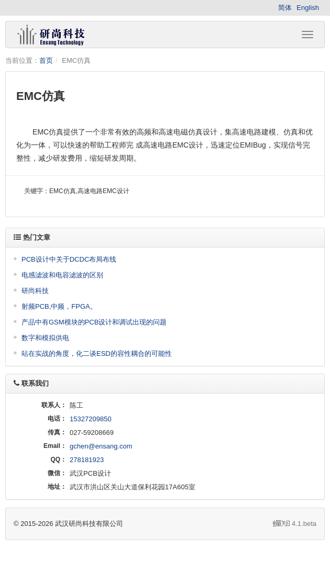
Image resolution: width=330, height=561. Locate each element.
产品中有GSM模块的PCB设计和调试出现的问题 (94, 322)
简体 (285, 8)
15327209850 (91, 419)
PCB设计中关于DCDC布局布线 (68, 259)
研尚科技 (35, 291)
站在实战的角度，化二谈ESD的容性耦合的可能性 (96, 353)
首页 (46, 60)
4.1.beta (294, 524)
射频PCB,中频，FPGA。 (59, 306)
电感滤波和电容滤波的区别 (62, 275)
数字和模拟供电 (45, 338)
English (307, 8)
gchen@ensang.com (101, 446)
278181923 (87, 460)
